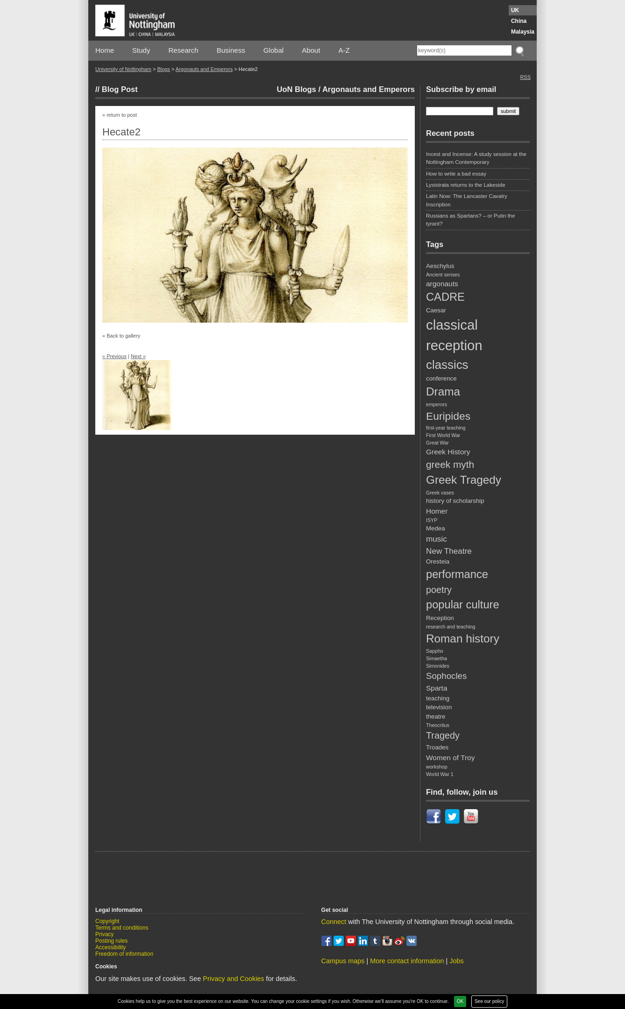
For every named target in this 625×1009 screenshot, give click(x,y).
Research (184, 50)
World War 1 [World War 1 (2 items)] (440, 774)
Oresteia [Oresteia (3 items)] (437, 561)
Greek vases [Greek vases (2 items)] (440, 492)
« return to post (119, 115)
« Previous (114, 356)
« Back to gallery (121, 336)
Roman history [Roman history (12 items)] (462, 638)
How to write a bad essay (456, 173)
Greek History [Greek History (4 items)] (448, 452)
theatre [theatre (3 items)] (435, 716)
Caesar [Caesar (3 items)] (436, 310)
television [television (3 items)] (439, 707)
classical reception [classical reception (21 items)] (454, 335)
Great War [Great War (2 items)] (437, 442)
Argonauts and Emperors (204, 69)
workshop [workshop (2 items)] (436, 766)
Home (104, 50)
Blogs (163, 69)
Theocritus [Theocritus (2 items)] (437, 725)
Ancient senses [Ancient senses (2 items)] (443, 274)
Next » (138, 356)
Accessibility (110, 947)
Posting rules (111, 941)
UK (515, 10)
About (311, 50)
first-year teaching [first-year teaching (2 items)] (446, 427)
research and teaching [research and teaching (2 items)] (450, 626)
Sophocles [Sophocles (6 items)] (446, 676)
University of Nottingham (123, 69)
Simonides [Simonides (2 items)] (437, 666)
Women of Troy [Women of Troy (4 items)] (450, 758)
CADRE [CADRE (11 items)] (445, 297)
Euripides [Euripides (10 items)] (448, 416)
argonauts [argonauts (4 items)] (442, 284)
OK (460, 1001)
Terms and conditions (121, 927)
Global (273, 50)
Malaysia (522, 31)
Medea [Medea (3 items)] (435, 528)
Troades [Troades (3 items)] (437, 747)
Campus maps (343, 961)
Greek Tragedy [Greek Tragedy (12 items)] (463, 479)
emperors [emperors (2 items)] (436, 404)
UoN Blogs (296, 89)
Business (231, 50)
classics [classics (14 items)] (447, 364)
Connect (334, 921)
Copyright (107, 921)
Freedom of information (124, 954)
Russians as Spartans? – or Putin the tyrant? (470, 219)
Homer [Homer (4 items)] (436, 511)
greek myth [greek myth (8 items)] (450, 464)
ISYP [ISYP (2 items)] (431, 520)
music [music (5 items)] (436, 538)
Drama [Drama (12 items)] (443, 391)
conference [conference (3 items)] (441, 378)
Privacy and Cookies (233, 978)
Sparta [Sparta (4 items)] (436, 688)
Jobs (456, 961)
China (518, 21)
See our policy (489, 1001)
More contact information (407, 961)
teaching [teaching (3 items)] (437, 698)
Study (141, 50)
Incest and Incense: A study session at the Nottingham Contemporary (476, 158)
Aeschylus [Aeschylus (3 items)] (440, 265)
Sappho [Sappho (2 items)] (434, 651)
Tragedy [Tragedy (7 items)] (443, 735)
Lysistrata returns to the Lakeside (465, 185)
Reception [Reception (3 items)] (440, 617)
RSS (525, 77)
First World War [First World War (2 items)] (443, 435)
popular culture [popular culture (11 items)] (462, 605)
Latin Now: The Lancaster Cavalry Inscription (466, 200)
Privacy (104, 934)
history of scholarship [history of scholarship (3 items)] (455, 500)
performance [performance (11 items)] (457, 574)
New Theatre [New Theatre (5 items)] (449, 551)
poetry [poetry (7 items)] (439, 590)
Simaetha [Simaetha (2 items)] (436, 658)
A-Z (343, 50)
